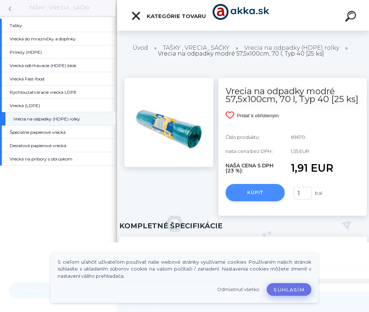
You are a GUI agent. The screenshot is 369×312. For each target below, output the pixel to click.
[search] (351, 17)
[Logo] (243, 15)
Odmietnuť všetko (238, 289)
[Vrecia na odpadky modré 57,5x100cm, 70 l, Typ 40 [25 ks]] (168, 80)
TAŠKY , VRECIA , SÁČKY (59, 7)
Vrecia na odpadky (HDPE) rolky (291, 47)
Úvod (140, 47)
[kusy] (303, 193)
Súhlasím (289, 290)
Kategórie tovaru (168, 16)
